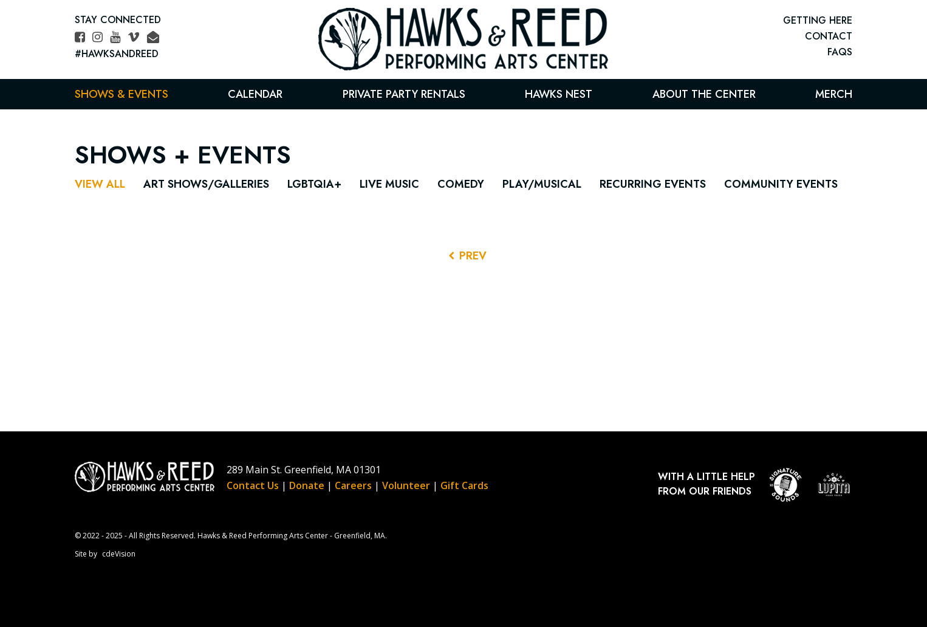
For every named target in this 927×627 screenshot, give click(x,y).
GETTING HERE (817, 20)
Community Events (781, 184)
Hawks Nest (558, 94)
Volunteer (406, 485)
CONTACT (828, 36)
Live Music (389, 184)
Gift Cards (464, 485)
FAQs (839, 52)
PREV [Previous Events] (473, 256)
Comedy (460, 184)
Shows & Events (121, 94)
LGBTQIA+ (314, 184)
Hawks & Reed (463, 39)
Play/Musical (541, 184)
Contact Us (253, 485)
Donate (306, 485)
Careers (353, 485)
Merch (833, 94)
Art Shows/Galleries (206, 184)
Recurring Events (653, 184)
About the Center (704, 94)
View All (100, 184)
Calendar (255, 94)
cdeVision (118, 554)
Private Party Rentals (404, 94)
